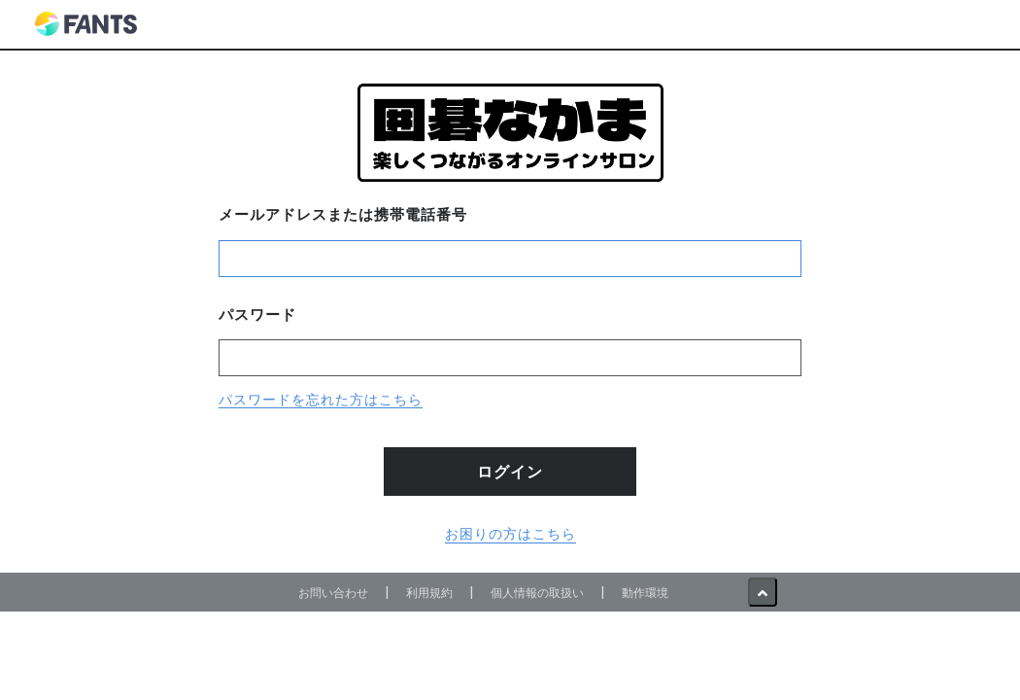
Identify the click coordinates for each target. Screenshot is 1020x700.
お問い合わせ (333, 592)
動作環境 (645, 592)
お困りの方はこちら (510, 534)
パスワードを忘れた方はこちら (321, 399)
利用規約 (429, 592)
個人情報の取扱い (537, 592)
